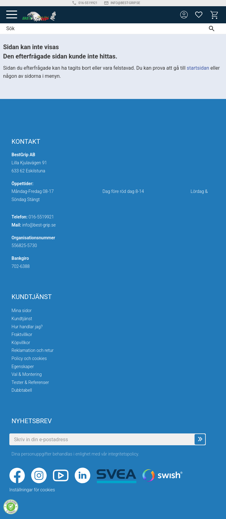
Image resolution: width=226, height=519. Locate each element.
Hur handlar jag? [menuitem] (27, 326)
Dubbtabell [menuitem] (22, 390)
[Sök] (213, 28)
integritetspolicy (123, 453)
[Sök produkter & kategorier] (100, 28)
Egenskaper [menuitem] (23, 366)
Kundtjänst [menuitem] (22, 318)
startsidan (198, 68)
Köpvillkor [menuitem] (21, 342)
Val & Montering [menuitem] (27, 374)
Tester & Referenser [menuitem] (30, 382)
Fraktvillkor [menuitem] (22, 334)
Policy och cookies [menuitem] (29, 358)
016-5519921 (41, 216)
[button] (11, 14)
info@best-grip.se (39, 224)
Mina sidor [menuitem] (21, 310)
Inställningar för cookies (32, 489)
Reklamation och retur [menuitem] (33, 350)
